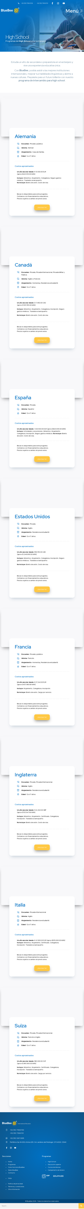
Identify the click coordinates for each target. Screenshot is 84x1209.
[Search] (81, 1206)
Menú (72, 11)
